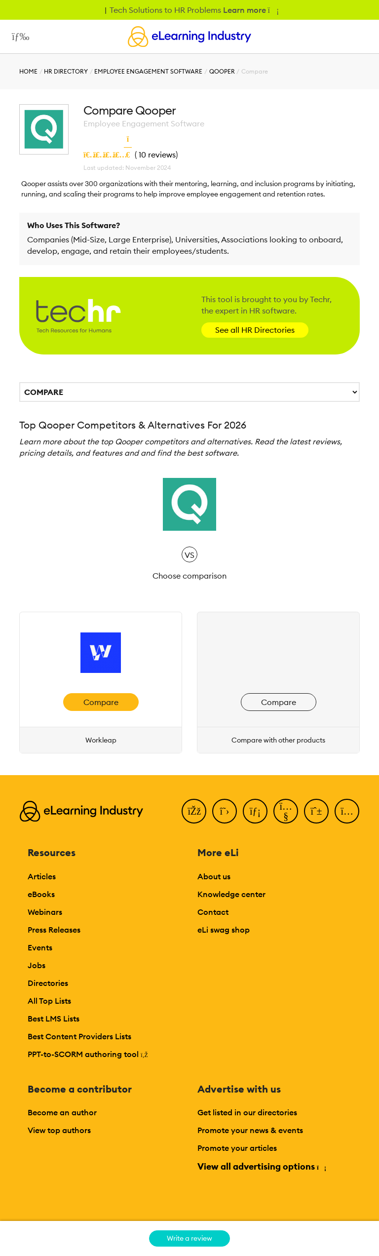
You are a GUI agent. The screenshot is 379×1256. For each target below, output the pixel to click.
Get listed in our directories (247, 1112)
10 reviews (157, 154)
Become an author (62, 1112)
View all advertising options (261, 1166)
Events (40, 947)
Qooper (222, 71)
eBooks (41, 894)
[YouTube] (285, 811)
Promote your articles (237, 1148)
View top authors (59, 1130)
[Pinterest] (316, 811)
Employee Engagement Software (148, 71)
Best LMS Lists (53, 1018)
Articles (42, 876)
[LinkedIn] (255, 811)
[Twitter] (224, 811)
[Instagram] (347, 811)
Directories (48, 983)
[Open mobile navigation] (18, 36)
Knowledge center (231, 894)
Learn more (250, 10)
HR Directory (66, 71)
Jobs (36, 965)
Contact (212, 912)
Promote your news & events (250, 1130)
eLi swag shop (223, 930)
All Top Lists (49, 1001)
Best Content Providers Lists (79, 1036)
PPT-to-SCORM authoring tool (88, 1054)
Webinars (45, 912)
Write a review (189, 1238)
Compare (100, 702)
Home (28, 71)
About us (213, 876)
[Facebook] (194, 811)
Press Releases (54, 930)
